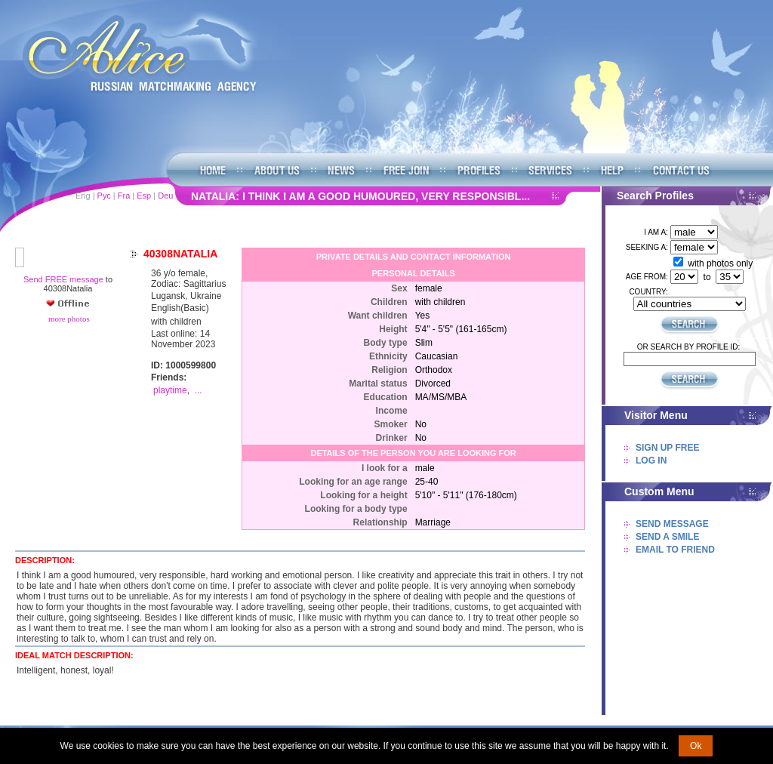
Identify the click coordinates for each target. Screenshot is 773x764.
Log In (651, 460)
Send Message (672, 524)
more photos (67, 318)
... (198, 390)
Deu (165, 195)
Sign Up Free (667, 447)
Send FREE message (63, 279)
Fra (124, 195)
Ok (695, 746)
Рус (104, 195)
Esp (144, 195)
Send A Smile (667, 536)
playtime (170, 390)
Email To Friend (675, 549)
